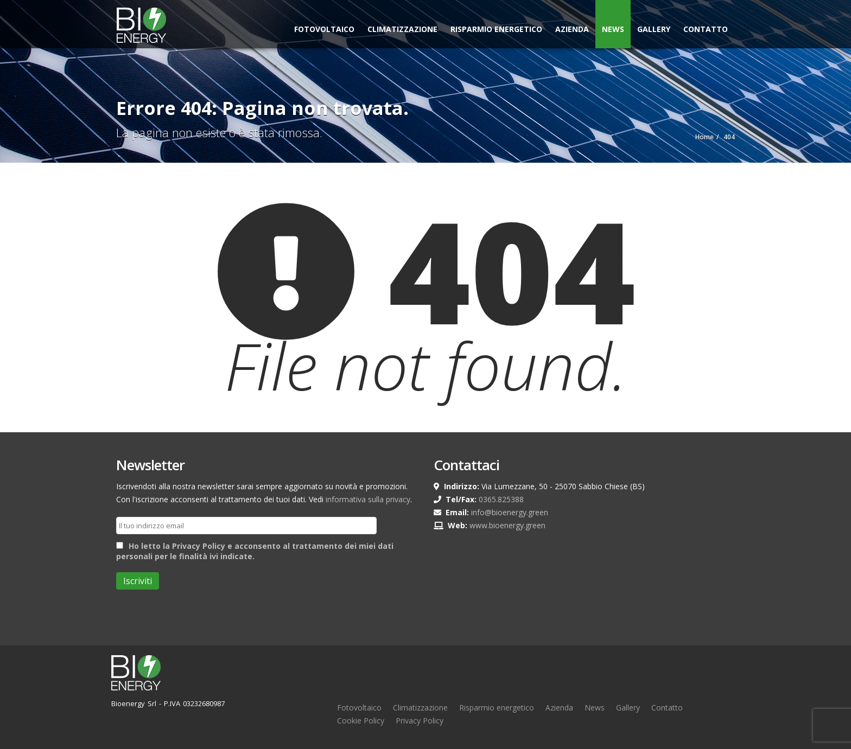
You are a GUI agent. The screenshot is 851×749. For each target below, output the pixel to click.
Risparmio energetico (496, 707)
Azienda (572, 29)
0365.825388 (501, 499)
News (613, 29)
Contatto (705, 29)
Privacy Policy (419, 720)
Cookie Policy (360, 720)
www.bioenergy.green (507, 525)
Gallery (653, 29)
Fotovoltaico (324, 29)
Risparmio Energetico (496, 29)
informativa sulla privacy (368, 499)
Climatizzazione (402, 29)
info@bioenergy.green (509, 512)
